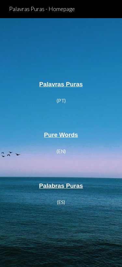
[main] (61, 83)
